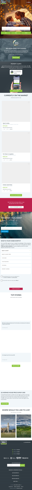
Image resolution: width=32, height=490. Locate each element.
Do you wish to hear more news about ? (10, 280)
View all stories (16, 365)
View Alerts (15, 73)
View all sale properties (16, 195)
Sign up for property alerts (16, 207)
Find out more (16, 57)
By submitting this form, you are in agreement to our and (11, 277)
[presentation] (7, 283)
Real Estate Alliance (17, 484)
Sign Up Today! (16, 90)
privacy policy (14, 277)
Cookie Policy (11, 486)
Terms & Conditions (17, 486)
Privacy (22, 486)
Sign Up (22, 464)
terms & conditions (7, 277)
